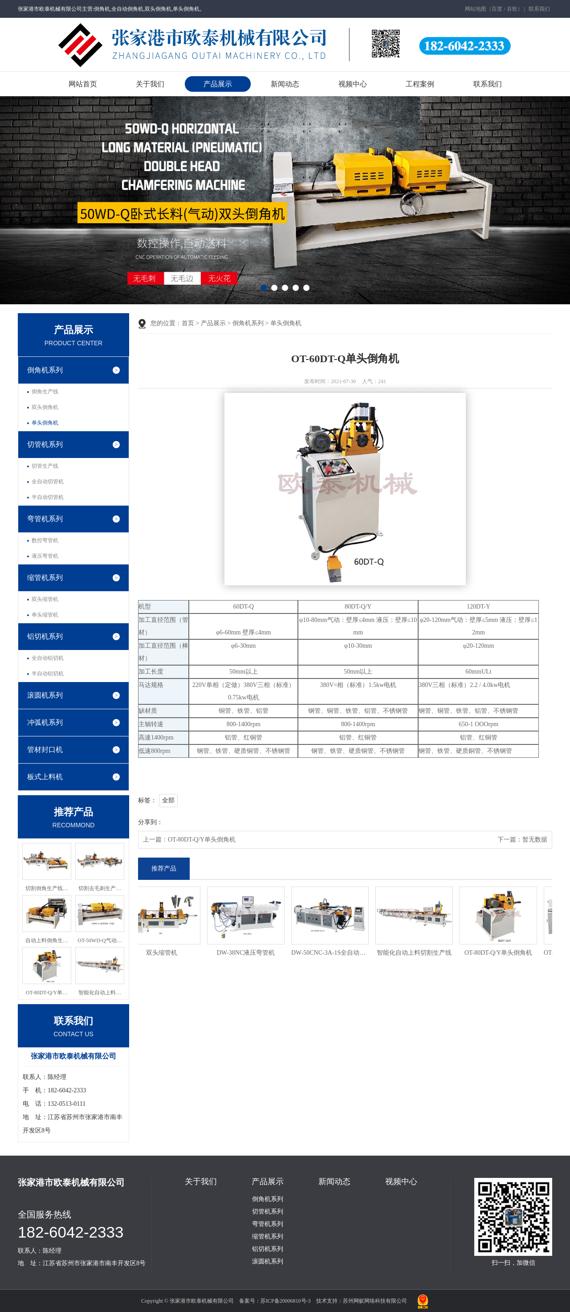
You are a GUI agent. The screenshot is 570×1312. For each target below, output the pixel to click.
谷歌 (512, 9)
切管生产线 (45, 466)
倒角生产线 (45, 391)
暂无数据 (534, 839)
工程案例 (420, 84)
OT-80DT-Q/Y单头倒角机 (202, 839)
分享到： (150, 822)
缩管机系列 (45, 577)
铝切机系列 (45, 636)
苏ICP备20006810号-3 (286, 1301)
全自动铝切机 (48, 658)
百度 (497, 9)
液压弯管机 (45, 556)
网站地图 (475, 9)
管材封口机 (45, 749)
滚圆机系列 (45, 695)
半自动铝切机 (48, 673)
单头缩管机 (45, 615)
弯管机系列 (45, 519)
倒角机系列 (45, 370)
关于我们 (150, 84)
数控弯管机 (45, 540)
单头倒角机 (45, 423)
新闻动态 (285, 84)
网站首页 (83, 84)
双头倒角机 (45, 407)
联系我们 (539, 9)
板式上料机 (45, 777)
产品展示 (218, 84)
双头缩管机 (45, 599)
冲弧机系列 (45, 722)
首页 (188, 323)
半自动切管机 (48, 497)
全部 (168, 800)
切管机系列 (45, 444)
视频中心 (352, 84)
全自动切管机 (48, 481)
